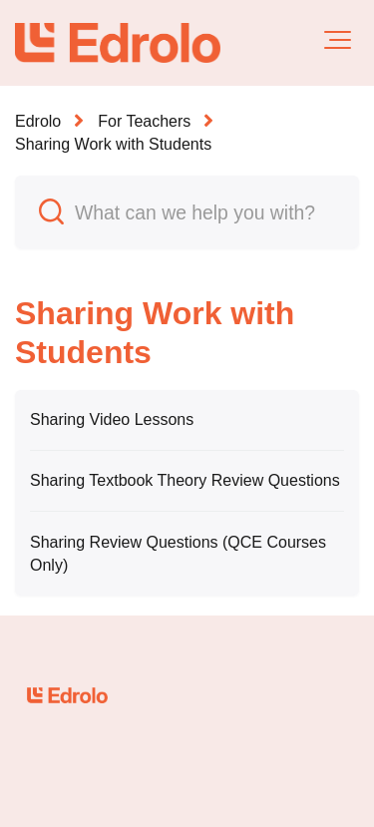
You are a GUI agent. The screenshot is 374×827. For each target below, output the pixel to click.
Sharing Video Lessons (111, 419)
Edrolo (38, 121)
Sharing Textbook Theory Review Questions (185, 480)
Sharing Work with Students (113, 144)
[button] (337, 40)
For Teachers (144, 121)
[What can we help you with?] (187, 212)
